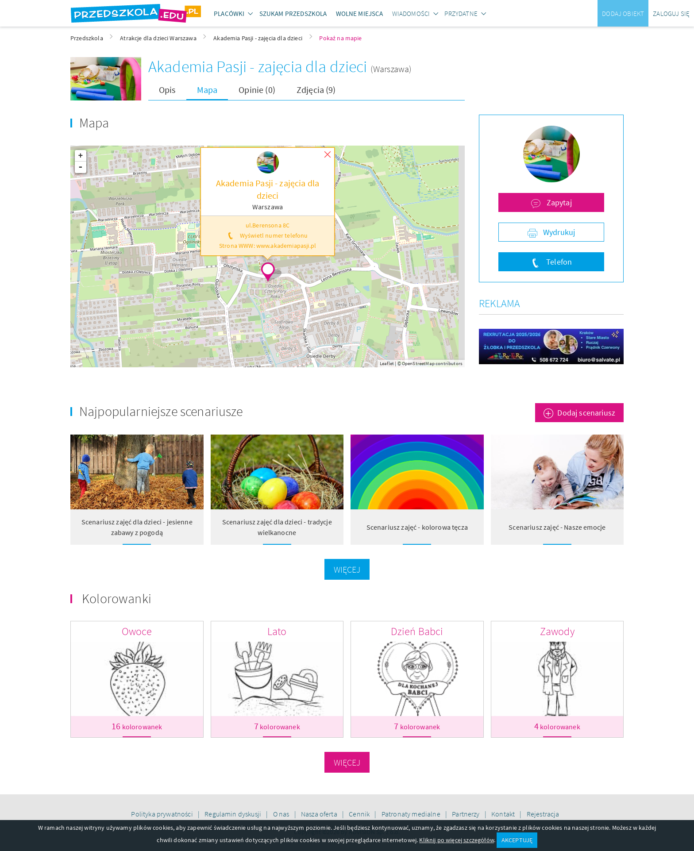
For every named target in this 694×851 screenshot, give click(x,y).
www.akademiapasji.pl (286, 246)
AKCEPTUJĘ (516, 840)
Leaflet (387, 363)
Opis (167, 89)
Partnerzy (466, 813)
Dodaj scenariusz (586, 413)
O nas (282, 813)
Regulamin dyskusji (233, 813)
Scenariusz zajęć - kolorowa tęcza (417, 527)
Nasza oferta (320, 813)
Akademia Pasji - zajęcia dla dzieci (259, 67)
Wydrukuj (558, 232)
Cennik (360, 813)
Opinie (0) (257, 89)
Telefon (558, 262)
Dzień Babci (417, 631)
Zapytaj (557, 202)
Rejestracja (543, 813)
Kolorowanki (116, 598)
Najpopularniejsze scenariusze (161, 411)
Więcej (347, 569)
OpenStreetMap (418, 363)
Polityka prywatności (162, 813)
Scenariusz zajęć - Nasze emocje (557, 527)
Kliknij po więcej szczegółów (456, 840)
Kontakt (503, 813)
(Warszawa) (391, 68)
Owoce (137, 631)
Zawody (557, 631)
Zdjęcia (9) (316, 89)
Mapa (207, 89)
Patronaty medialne (412, 813)
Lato (277, 631)
